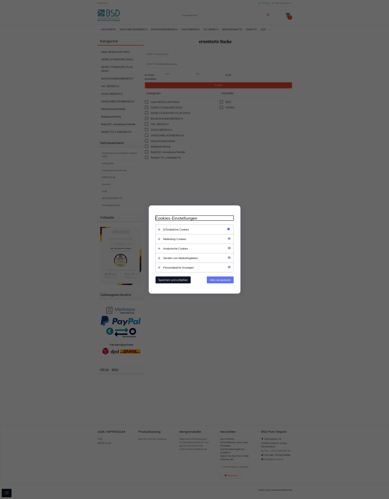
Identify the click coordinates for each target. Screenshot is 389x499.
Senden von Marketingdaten (180, 258)
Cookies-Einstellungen (176, 218)
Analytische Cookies (175, 248)
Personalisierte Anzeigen (178, 267)
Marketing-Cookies (174, 239)
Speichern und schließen (173, 280)
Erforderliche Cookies (176, 229)
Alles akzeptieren (220, 280)
